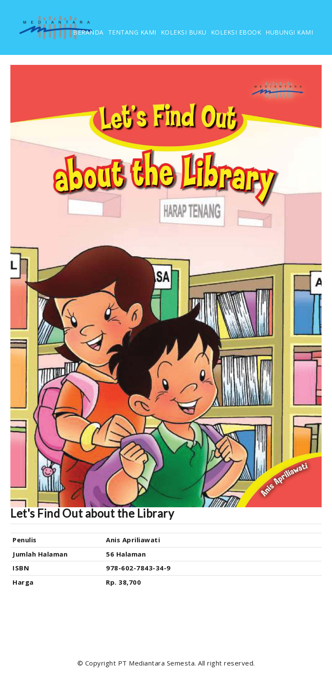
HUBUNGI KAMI (289, 32)
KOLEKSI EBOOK (236, 32)
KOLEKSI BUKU (184, 32)
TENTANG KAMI (132, 32)
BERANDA (88, 32)
